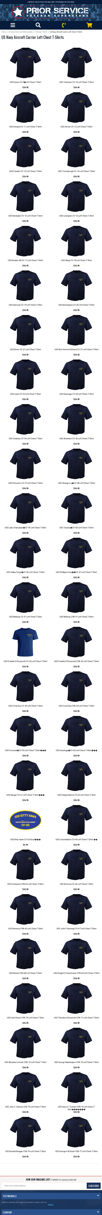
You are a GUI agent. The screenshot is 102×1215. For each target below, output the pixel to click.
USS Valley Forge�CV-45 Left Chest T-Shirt (25, 572)
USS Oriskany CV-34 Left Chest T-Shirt (25, 438)
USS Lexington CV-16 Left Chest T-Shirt (76, 216)
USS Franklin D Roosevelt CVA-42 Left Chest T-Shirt (76, 661)
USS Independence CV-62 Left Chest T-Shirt (76, 795)
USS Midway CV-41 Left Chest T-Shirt (25, 617)
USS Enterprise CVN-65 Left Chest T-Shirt (25, 884)
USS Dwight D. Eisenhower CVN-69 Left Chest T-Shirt (76, 973)
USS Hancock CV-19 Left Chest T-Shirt (25, 305)
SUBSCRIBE (93, 1186)
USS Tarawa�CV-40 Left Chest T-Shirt (76, 528)
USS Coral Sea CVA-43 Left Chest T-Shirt (76, 706)
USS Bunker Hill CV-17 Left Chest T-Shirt (25, 260)
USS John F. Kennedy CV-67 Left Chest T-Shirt (76, 929)
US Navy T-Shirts (41, 32)
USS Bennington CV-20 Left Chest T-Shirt (76, 305)
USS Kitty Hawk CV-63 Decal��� (25, 839)
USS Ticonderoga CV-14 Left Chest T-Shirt (76, 171)
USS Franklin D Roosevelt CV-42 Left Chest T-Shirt (25, 661)
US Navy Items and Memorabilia (20, 32)
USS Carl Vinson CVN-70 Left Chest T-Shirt (25, 1018)
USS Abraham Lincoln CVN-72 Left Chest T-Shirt (25, 1062)
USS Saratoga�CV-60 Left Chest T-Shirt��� (76, 750)
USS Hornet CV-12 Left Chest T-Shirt (76, 127)
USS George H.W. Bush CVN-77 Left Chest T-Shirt (76, 1151)
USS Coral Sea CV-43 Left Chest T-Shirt (25, 706)
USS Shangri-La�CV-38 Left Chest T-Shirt (76, 483)
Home (3, 32)
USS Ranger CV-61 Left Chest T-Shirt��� (25, 795)
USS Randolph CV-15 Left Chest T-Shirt (25, 216)
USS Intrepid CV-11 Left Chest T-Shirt (25, 127)
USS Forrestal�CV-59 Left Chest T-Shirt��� (25, 750)
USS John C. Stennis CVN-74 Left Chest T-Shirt (25, 1107)
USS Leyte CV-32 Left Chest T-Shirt (25, 394)
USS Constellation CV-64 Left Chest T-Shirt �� (76, 839)
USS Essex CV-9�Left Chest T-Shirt (25, 82)
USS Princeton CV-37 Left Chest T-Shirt (25, 483)
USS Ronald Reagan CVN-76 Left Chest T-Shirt (25, 1151)
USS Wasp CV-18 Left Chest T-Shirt (76, 260)
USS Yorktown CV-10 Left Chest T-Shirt (76, 82)
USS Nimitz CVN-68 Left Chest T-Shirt (25, 973)
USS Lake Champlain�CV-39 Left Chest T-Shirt (25, 528)
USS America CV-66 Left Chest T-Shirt (76, 884)
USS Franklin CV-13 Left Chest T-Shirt (25, 171)
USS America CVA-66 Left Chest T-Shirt (25, 929)
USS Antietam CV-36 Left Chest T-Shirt (76, 438)
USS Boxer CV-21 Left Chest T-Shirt (25, 349)
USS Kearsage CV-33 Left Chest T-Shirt (76, 394)
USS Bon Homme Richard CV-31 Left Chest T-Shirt (77, 349)
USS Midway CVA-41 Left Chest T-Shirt (77, 617)
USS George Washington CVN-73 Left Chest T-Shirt (76, 1062)
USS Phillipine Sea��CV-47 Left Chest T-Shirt (76, 572)
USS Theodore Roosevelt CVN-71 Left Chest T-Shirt (76, 1018)
